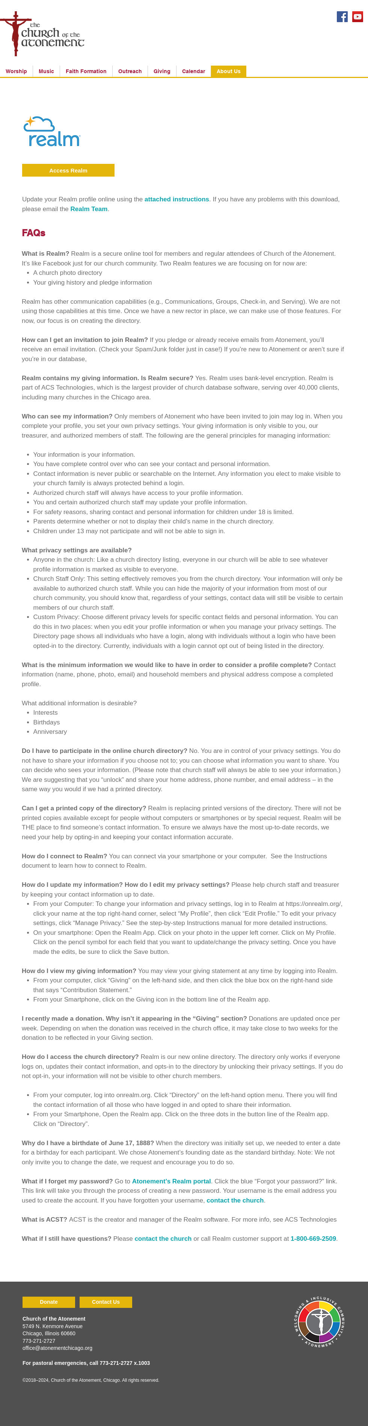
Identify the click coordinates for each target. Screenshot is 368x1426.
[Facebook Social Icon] (342, 16)
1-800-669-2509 (313, 1238)
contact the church (235, 1200)
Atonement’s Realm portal (171, 1181)
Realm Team (89, 209)
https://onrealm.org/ (313, 903)
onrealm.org (133, 1095)
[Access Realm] (68, 170)
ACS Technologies (311, 1219)
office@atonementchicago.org (57, 1348)
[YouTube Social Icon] (357, 16)
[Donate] (49, 1302)
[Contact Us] (106, 1302)
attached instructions (177, 199)
